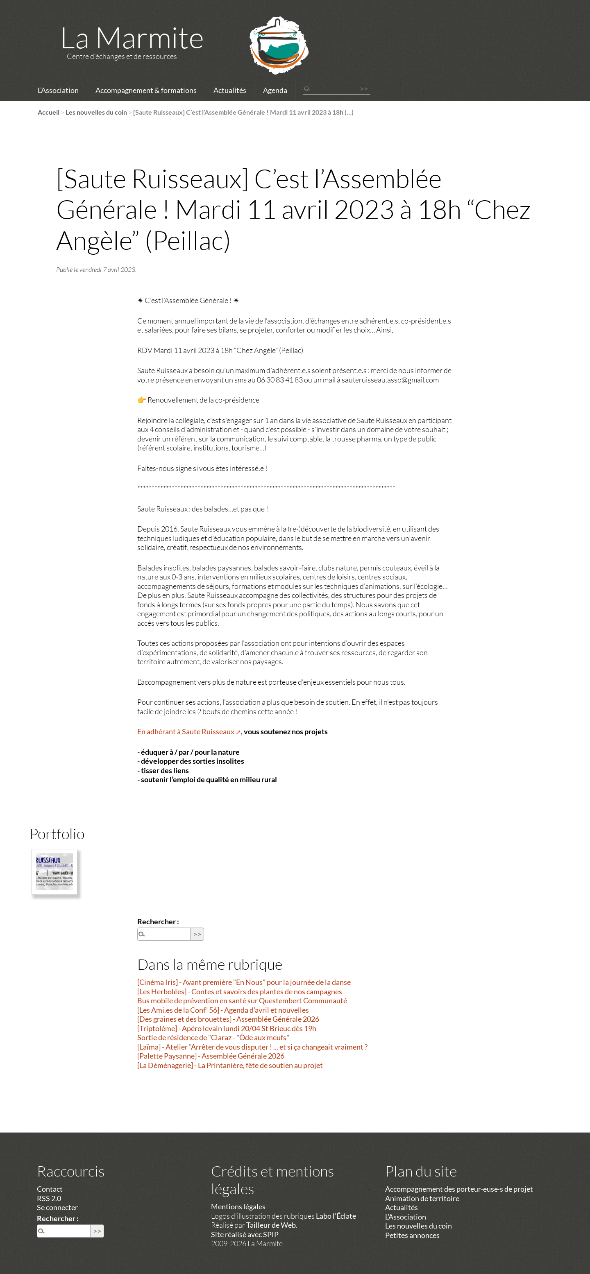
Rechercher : (158, 921)
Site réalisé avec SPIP (245, 1234)
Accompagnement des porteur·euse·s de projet (459, 1188)
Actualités (229, 90)
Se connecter (57, 1207)
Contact (50, 1188)
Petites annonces (412, 1235)
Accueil (48, 112)
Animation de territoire (422, 1198)
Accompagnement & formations (146, 90)
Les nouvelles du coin (96, 112)
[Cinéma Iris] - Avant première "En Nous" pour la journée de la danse (244, 982)
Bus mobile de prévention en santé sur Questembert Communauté (242, 1000)
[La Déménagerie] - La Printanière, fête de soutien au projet (230, 1065)
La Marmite (132, 37)
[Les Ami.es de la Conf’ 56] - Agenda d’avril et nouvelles (223, 1009)
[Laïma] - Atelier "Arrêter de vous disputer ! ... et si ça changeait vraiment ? (252, 1046)
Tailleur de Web (271, 1224)
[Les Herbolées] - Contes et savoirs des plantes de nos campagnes (239, 991)
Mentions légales (238, 1206)
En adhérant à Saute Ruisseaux (185, 731)
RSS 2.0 (49, 1198)
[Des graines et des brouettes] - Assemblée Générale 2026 (228, 1018)
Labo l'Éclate (336, 1215)
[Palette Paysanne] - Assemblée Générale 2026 (210, 1055)
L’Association (58, 90)
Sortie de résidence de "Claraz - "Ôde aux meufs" (213, 1037)
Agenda (275, 90)
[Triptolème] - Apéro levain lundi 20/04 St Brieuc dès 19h (226, 1028)
